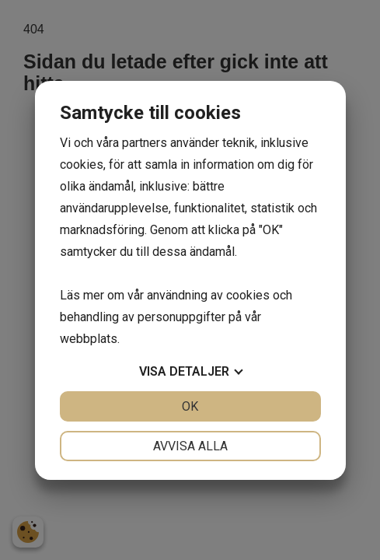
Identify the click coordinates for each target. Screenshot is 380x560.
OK (190, 406)
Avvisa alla (190, 446)
